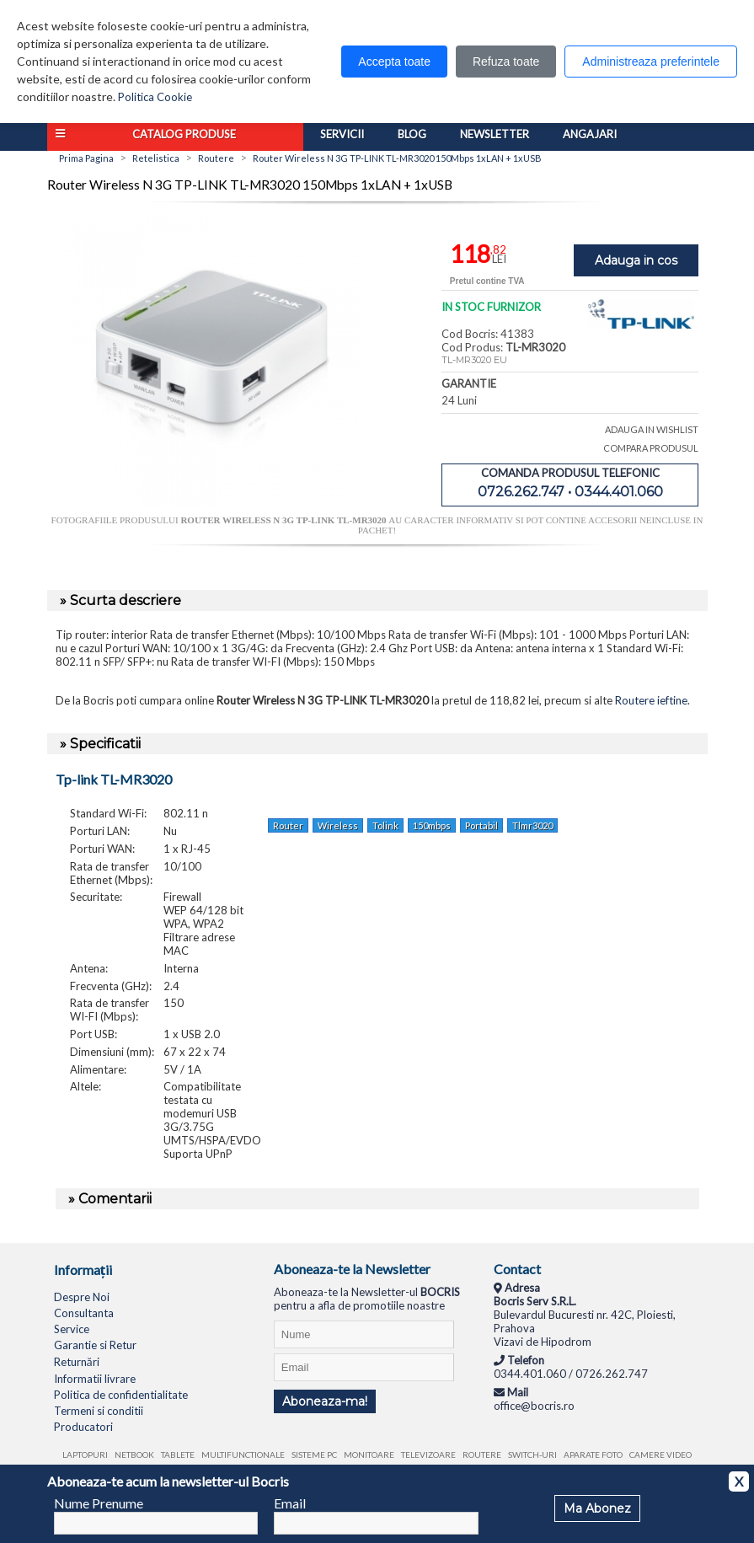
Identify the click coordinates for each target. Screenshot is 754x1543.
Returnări (76, 1362)
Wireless (338, 825)
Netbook (134, 1454)
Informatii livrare (95, 1378)
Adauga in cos (636, 260)
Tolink (385, 825)
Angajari (590, 134)
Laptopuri (85, 1454)
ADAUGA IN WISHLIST (651, 429)
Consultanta (84, 1313)
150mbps (432, 825)
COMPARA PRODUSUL (650, 447)
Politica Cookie (155, 97)
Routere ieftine (651, 700)
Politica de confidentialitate (121, 1394)
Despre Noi (82, 1297)
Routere (482, 1454)
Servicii (342, 134)
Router (288, 825)
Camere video (660, 1454)
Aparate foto (593, 1454)
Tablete (178, 1454)
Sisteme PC (314, 1454)
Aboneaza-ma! (324, 1401)
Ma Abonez (597, 1508)
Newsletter (494, 134)
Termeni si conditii (98, 1410)
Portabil (481, 825)
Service (71, 1329)
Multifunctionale (243, 1454)
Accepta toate (394, 61)
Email (290, 1503)
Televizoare (428, 1454)
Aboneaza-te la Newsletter (352, 1269)
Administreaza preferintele (650, 61)
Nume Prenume (98, 1503)
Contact (517, 1269)
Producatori (83, 1426)
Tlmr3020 (532, 825)
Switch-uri (532, 1454)
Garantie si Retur (95, 1345)
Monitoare (369, 1454)
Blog (412, 134)
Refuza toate (506, 61)
